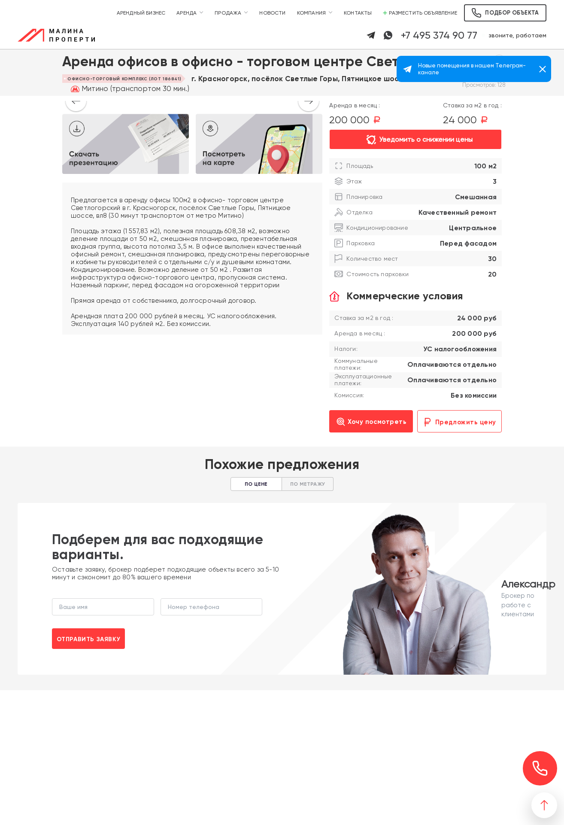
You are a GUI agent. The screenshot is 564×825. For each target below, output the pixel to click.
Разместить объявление (420, 12)
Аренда (186, 13)
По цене (256, 484)
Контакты (358, 13)
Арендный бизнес (141, 13)
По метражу (307, 484)
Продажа (228, 13)
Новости (272, 13)
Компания (311, 13)
